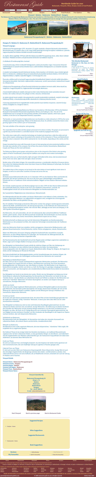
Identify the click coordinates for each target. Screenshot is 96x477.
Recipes (61, 460)
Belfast (35, 468)
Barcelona (26, 468)
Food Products (88, 460)
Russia (68, 464)
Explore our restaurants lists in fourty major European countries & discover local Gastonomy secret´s (26, 463)
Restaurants (21, 460)
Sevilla (69, 471)
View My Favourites (58, 454)
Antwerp (14, 468)
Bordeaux (60, 468)
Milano (2, 471)
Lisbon (52, 470)
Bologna (52, 468)
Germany (21, 464)
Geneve (36, 470)
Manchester (15, 471)
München (26, 471)
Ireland (28, 464)
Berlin (42, 468)
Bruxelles (88, 468)
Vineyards (34, 460)
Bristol (82, 468)
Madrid (88, 470)
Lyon (81, 470)
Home (7, 460)
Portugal (63, 464)
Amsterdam (3, 468)
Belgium (15, 464)
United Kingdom (89, 464)
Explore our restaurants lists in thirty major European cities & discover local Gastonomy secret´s (24, 466)
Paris (35, 471)
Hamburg (43, 470)
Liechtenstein (39, 464)
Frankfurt (26, 470)
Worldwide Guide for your (72, 3)
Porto (42, 471)
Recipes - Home (11, 426)
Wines (47, 460)
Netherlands (56, 464)
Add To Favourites (35, 454)
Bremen (70, 468)
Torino (81, 471)
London (60, 470)
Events (74, 460)
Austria (10, 464)
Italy (33, 464)
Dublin (2, 470)
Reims (51, 471)
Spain (73, 464)
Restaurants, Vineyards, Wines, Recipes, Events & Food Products (72, 6)
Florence (14, 470)
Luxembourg (47, 464)
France (4, 464)
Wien (87, 471)
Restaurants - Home (12, 441)
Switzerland (80, 464)
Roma (59, 471)
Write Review (35, 452)
